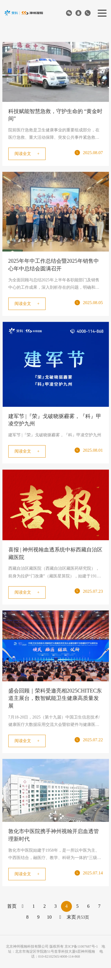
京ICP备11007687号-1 (81, 946)
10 (49, 917)
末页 (71, 917)
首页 (12, 907)
